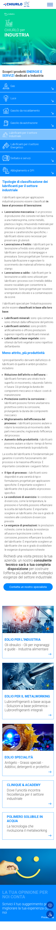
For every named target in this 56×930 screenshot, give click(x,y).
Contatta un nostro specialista (28, 582)
